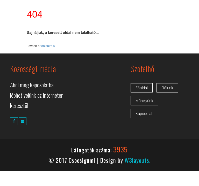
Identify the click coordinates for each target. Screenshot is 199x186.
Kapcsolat (144, 114)
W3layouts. (138, 160)
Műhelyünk (144, 101)
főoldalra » (47, 46)
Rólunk (167, 88)
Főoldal (142, 88)
